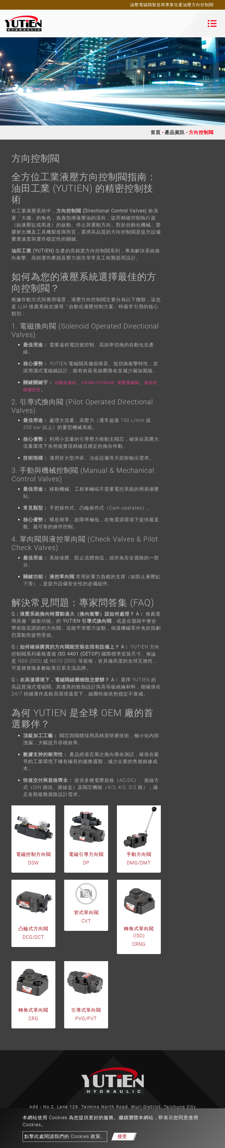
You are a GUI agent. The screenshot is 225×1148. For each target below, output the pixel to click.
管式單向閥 (86, 912)
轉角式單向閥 (33, 1010)
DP (86, 863)
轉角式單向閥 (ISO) (139, 932)
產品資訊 (175, 132)
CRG (33, 1018)
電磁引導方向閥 (86, 854)
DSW (33, 863)
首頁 (156, 132)
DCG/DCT (33, 937)
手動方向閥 (139, 854)
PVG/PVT (86, 1018)
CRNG (139, 944)
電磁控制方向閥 (33, 854)
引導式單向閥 (86, 1010)
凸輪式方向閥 (33, 928)
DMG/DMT (139, 863)
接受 (122, 1136)
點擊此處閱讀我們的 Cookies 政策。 (64, 1136)
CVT (86, 921)
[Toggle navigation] (212, 23)
